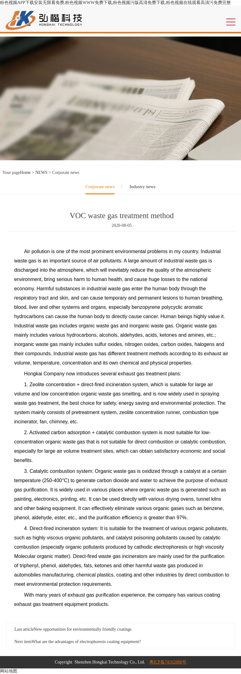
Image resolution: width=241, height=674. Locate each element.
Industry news (142, 186)
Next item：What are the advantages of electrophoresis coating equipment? (78, 641)
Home (25, 172)
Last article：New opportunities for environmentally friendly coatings (73, 629)
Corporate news (100, 186)
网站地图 (8, 671)
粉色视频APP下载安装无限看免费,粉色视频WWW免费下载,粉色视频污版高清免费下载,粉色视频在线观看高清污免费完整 (115, 2)
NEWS (41, 172)
